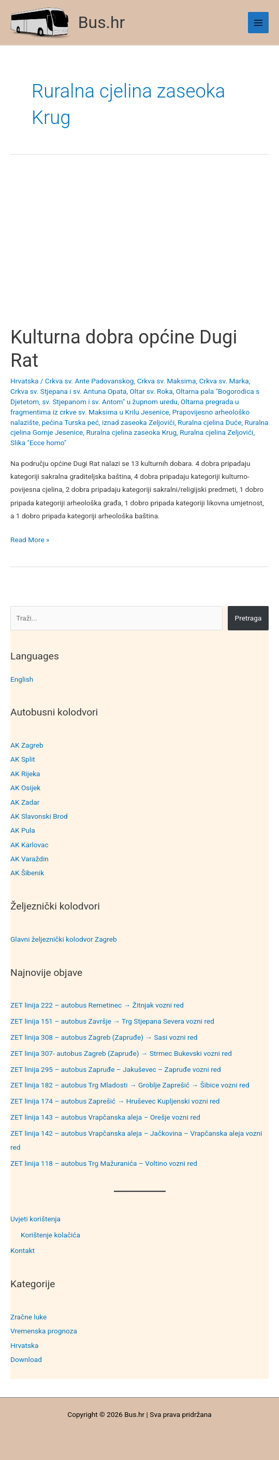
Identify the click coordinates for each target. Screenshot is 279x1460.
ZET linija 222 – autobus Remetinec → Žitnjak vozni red (97, 1005)
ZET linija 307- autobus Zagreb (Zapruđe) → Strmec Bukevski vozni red (121, 1053)
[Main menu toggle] (258, 22)
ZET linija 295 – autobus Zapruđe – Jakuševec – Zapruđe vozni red (115, 1069)
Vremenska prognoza (43, 1331)
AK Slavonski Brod (39, 816)
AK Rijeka (25, 773)
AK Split (22, 759)
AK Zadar (24, 802)
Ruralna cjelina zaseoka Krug (131, 432)
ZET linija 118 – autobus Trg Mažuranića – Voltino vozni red (103, 1163)
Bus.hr (101, 22)
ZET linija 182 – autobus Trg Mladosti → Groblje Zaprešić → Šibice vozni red (129, 1085)
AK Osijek (25, 787)
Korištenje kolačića (50, 1235)
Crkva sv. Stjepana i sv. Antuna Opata (68, 391)
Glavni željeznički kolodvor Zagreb (63, 939)
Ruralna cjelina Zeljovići (216, 432)
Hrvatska (24, 1345)
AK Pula (22, 830)
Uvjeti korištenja (35, 1219)
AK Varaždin (29, 859)
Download (26, 1359)
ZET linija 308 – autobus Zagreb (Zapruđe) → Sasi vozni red (104, 1037)
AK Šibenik (27, 873)
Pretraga (248, 618)
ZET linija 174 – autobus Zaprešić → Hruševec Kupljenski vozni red (115, 1101)
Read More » (30, 539)
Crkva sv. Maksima (166, 381)
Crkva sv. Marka (224, 381)
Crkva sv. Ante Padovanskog (89, 381)
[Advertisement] (139, 249)
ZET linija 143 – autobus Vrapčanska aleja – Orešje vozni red (105, 1117)
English (21, 679)
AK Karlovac (29, 845)
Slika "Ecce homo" (38, 442)
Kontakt (22, 1250)
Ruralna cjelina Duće (209, 422)
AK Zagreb (26, 745)
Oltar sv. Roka (150, 391)
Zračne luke (28, 1317)
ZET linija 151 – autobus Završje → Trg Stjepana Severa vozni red (112, 1021)
